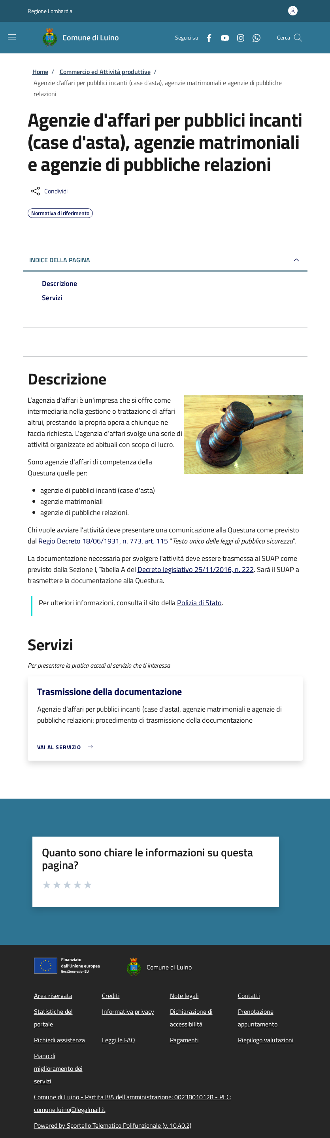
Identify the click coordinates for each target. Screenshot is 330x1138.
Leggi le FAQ (118, 1040)
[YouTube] (222, 37)
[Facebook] (206, 37)
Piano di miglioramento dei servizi (58, 1068)
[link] (67, 747)
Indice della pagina (59, 260)
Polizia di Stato (199, 602)
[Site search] (298, 37)
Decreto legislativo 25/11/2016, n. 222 (196, 569)
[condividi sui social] (48, 191)
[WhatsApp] (253, 37)
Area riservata (53, 995)
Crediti (111, 995)
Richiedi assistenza (59, 1040)
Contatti (249, 995)
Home (40, 71)
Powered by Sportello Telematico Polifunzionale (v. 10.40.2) (112, 1125)
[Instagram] (237, 37)
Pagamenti (184, 1040)
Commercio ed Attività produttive (105, 71)
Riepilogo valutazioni (266, 1040)
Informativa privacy (128, 1011)
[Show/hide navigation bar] (12, 37)
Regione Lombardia (50, 11)
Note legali (184, 995)
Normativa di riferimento (60, 212)
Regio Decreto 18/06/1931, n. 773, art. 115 (103, 541)
